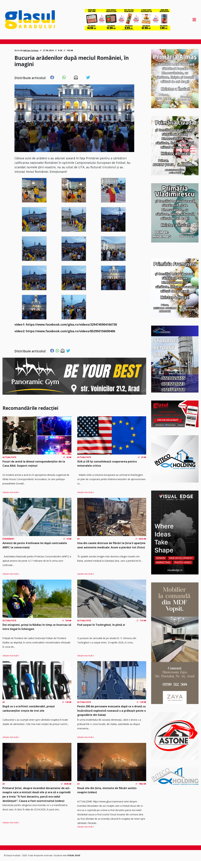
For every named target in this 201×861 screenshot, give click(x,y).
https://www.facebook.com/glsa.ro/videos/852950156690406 (70, 331)
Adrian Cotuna (30, 50)
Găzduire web (60, 855)
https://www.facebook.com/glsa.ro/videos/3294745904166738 (71, 324)
